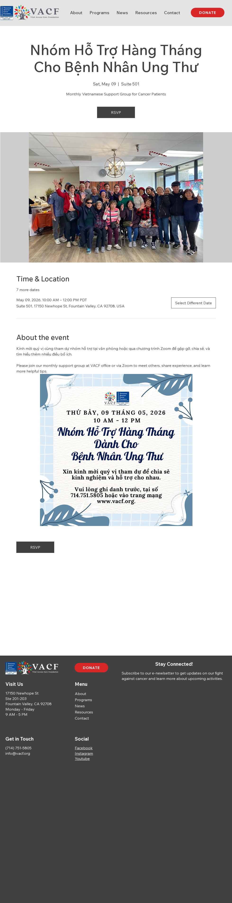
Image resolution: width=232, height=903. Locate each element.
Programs (83, 699)
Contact (82, 718)
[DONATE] (207, 12)
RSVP (116, 112)
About (80, 693)
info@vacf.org (17, 753)
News (80, 706)
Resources (84, 712)
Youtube (82, 758)
